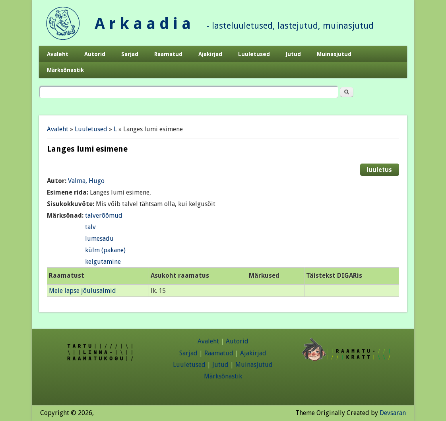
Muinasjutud (334, 54)
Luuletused (254, 54)
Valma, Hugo (86, 181)
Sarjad (129, 54)
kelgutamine (103, 261)
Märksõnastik (65, 70)
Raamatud (168, 54)
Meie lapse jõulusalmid (82, 290)
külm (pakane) (105, 250)
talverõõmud (103, 215)
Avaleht (57, 54)
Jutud (293, 54)
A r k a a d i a (143, 23)
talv (90, 227)
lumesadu (99, 238)
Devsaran (393, 413)
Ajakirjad (210, 54)
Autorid (94, 54)
